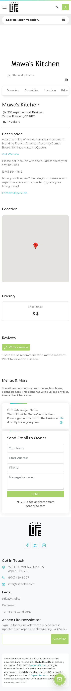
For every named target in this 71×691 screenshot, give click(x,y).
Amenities (31, 90)
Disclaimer (9, 605)
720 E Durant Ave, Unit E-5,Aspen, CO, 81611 (26, 569)
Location (50, 90)
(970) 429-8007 (18, 577)
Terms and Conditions (16, 611)
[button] (56, 7)
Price (64, 90)
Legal (7, 592)
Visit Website (10, 154)
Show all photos (20, 75)
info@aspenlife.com (21, 584)
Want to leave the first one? (20, 359)
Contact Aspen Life (14, 193)
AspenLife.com (38, 665)
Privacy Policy (11, 598)
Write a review (16, 347)
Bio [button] (62, 420)
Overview (13, 90)
